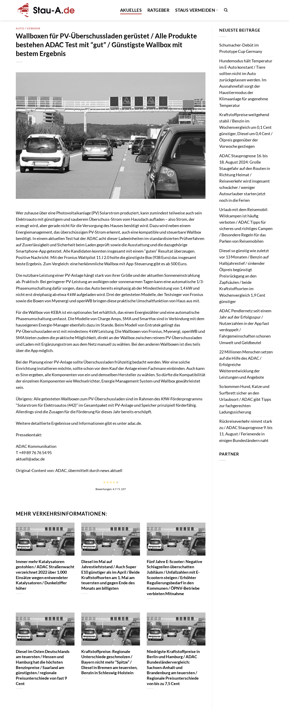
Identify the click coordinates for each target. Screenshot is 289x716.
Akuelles (131, 10)
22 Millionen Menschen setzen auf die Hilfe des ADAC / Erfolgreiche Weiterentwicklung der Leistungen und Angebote (246, 365)
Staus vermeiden (196, 10)
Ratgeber (158, 10)
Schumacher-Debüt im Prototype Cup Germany (240, 48)
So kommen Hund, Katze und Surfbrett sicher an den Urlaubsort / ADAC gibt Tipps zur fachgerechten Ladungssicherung (245, 399)
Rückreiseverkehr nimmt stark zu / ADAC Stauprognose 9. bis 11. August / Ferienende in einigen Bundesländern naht (246, 431)
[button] (226, 10)
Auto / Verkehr (28, 28)
